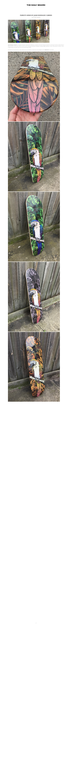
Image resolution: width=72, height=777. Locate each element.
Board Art (38, 17)
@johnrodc (47, 49)
